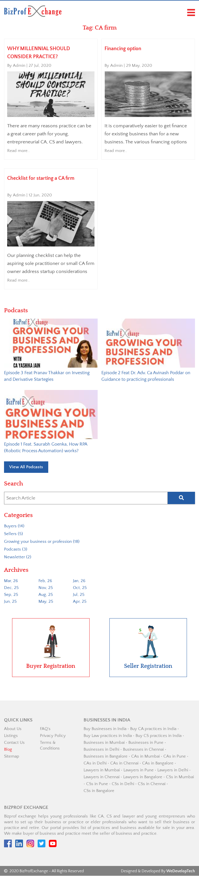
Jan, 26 (79, 581)
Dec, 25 (11, 588)
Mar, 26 (11, 581)
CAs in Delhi (95, 763)
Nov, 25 (45, 588)
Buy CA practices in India (153, 729)
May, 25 (45, 601)
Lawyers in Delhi (172, 770)
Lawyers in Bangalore (142, 777)
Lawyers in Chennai (101, 777)
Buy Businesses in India (105, 729)
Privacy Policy (53, 735)
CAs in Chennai (124, 763)
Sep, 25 (11, 594)
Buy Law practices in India (108, 735)
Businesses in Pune (145, 742)
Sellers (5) (13, 534)
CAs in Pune (174, 756)
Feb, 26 (45, 581)
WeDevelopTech (180, 871)
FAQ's (45, 729)
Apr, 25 (79, 601)
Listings (11, 735)
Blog (8, 749)
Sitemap (11, 756)
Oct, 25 (80, 588)
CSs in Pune (97, 784)
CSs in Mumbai (180, 777)
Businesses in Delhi (101, 749)
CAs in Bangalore (157, 763)
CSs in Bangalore (99, 791)
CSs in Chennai (151, 784)
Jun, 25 (10, 601)
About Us (13, 729)
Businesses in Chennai (143, 749)
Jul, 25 (78, 594)
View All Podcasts (26, 467)
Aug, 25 (45, 594)
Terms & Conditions (50, 745)
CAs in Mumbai (145, 756)
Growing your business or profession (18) (42, 541)
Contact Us (14, 742)
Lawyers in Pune (138, 770)
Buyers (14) (14, 526)
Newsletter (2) (17, 557)
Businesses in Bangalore (105, 756)
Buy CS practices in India (158, 735)
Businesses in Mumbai (104, 742)
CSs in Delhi (123, 784)
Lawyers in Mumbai (102, 770)
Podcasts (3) (15, 549)
